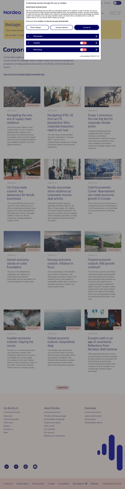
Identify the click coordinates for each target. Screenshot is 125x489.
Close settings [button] (35, 27)
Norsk (33, 7)
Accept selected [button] (62, 27)
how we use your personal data (57, 21)
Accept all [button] (86, 27)
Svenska (39, 7)
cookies (40, 21)
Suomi (44, 7)
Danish (28, 7)
